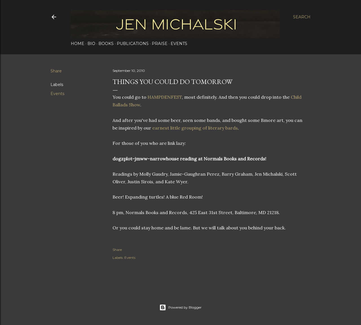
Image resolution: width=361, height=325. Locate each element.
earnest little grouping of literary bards (195, 128)
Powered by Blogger (180, 307)
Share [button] (56, 71)
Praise (160, 43)
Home (77, 43)
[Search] (302, 17)
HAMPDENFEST (165, 97)
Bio (91, 43)
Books (106, 43)
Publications (133, 43)
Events (179, 43)
